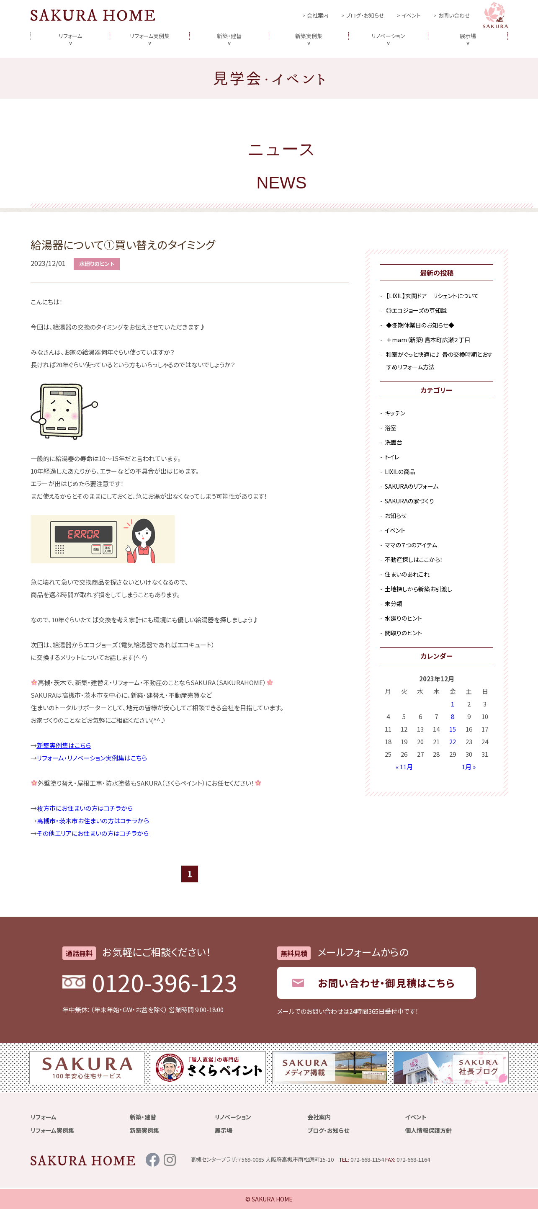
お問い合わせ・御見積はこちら (386, 982)
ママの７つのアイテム (411, 545)
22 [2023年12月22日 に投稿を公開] (452, 741)
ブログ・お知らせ (365, 15)
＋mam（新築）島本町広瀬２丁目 (428, 339)
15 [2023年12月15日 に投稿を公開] (452, 728)
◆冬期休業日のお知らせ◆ (420, 325)
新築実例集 (308, 36)
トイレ (392, 457)
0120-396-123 (164, 982)
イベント (411, 15)
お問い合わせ (454, 15)
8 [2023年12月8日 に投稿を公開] (452, 716)
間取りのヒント (403, 633)
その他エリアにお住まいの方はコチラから (93, 833)
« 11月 (404, 766)
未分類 (393, 603)
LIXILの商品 (400, 471)
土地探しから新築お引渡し (418, 589)
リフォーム (70, 36)
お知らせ (396, 515)
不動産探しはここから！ (414, 559)
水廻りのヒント (96, 264)
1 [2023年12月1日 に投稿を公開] (452, 703)
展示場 (468, 36)
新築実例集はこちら (64, 745)
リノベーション (388, 36)
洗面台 (393, 442)
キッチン (395, 413)
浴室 (390, 427)
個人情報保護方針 (428, 1130)
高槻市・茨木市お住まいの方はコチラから (93, 820)
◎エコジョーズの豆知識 (416, 310)
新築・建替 (229, 36)
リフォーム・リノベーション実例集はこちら (92, 757)
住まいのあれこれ (407, 574)
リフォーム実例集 (150, 36)
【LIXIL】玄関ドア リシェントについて (432, 295)
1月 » (469, 766)
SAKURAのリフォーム (411, 486)
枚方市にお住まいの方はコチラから (85, 808)
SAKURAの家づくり (409, 501)
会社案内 (318, 15)
